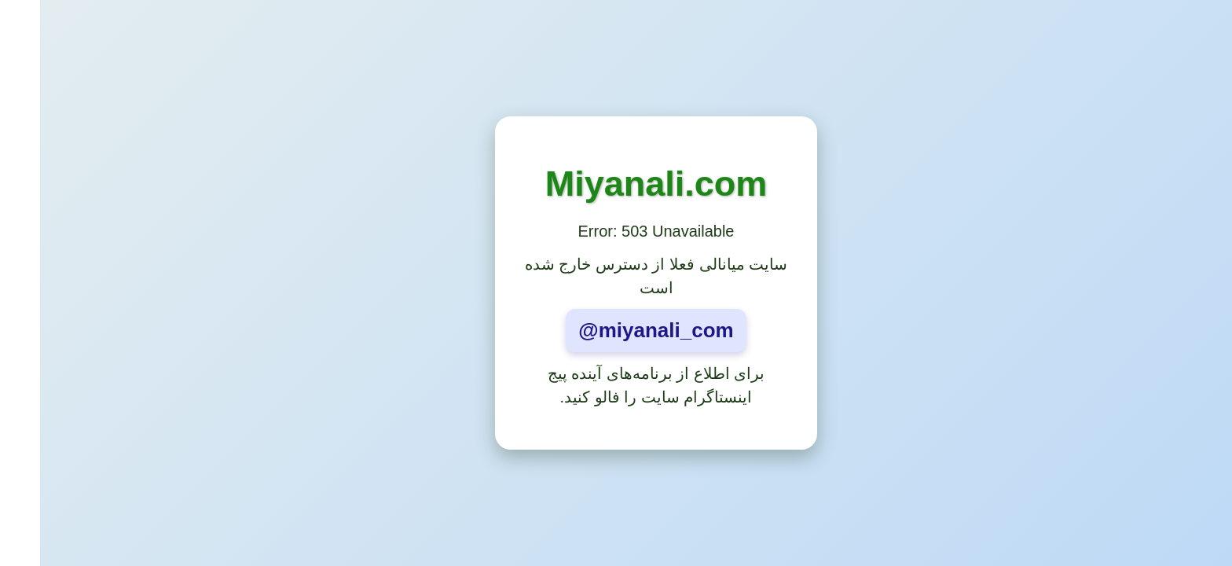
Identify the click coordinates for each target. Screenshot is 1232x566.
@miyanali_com (615, 330)
